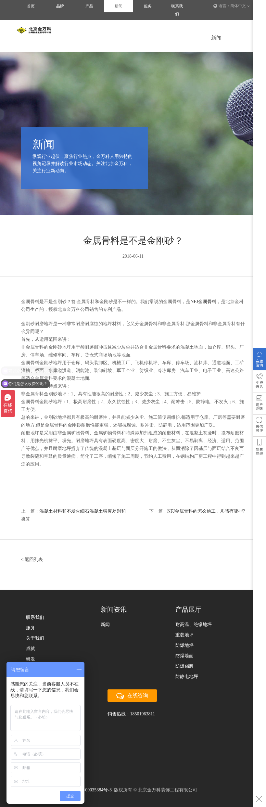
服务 (148, 6)
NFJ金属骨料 (203, 301)
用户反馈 (259, 405)
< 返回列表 (32, 559)
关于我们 (35, 638)
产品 (89, 6)
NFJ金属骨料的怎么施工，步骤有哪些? (206, 511)
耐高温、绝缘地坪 (193, 624)
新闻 (118, 6)
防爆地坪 (184, 645)
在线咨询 (259, 361)
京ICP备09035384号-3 (90, 790)
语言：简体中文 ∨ (231, 6)
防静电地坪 (186, 676)
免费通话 (259, 383)
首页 (31, 6)
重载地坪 (184, 635)
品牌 (60, 6)
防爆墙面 (184, 655)
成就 (30, 648)
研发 (30, 659)
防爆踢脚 (184, 666)
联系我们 (177, 10)
